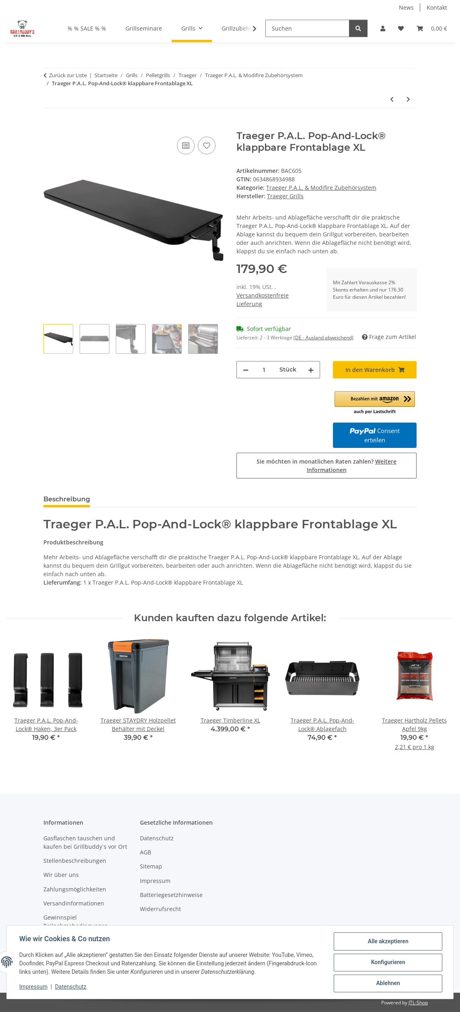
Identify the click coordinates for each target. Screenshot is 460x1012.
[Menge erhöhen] (311, 369)
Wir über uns (61, 875)
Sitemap (151, 866)
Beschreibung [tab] (66, 499)
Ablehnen (387, 983)
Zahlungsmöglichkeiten (74, 889)
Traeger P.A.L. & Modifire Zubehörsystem (321, 187)
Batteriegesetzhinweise (171, 895)
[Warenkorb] (432, 28)
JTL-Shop (418, 1002)
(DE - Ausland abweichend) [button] (323, 337)
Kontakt (437, 7)
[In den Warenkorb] (49, 125)
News (406, 7)
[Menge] (264, 369)
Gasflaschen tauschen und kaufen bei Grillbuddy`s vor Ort (85, 842)
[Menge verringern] (246, 369)
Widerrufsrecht (160, 909)
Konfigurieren (387, 962)
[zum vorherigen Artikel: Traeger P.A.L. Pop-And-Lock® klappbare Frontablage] (392, 99)
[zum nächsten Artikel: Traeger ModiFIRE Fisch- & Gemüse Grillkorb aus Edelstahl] (408, 99)
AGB (145, 852)
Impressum (34, 987)
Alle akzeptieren (387, 941)
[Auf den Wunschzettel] (207, 145)
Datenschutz (71, 987)
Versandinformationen (73, 903)
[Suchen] (307, 28)
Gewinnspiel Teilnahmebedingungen (75, 921)
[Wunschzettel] (401, 28)
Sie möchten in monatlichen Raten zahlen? (326, 466)
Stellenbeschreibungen (74, 860)
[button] (383, 28)
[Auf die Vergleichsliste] (186, 145)
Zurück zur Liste (68, 75)
